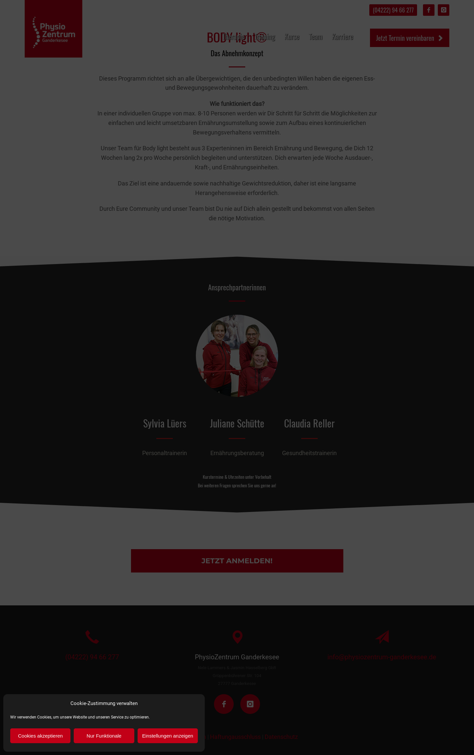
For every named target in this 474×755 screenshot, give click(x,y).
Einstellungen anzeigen (167, 736)
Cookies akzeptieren (40, 736)
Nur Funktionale (104, 736)
